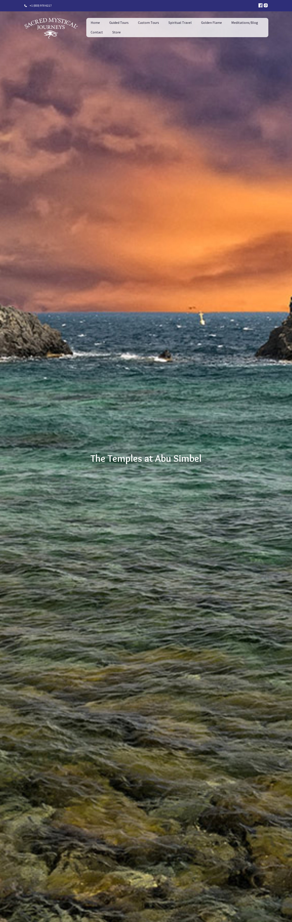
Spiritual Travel (180, 22)
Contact (97, 32)
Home (95, 22)
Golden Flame (211, 22)
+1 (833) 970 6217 (41, 5)
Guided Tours (119, 22)
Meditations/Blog (244, 22)
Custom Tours (148, 22)
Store (116, 32)
